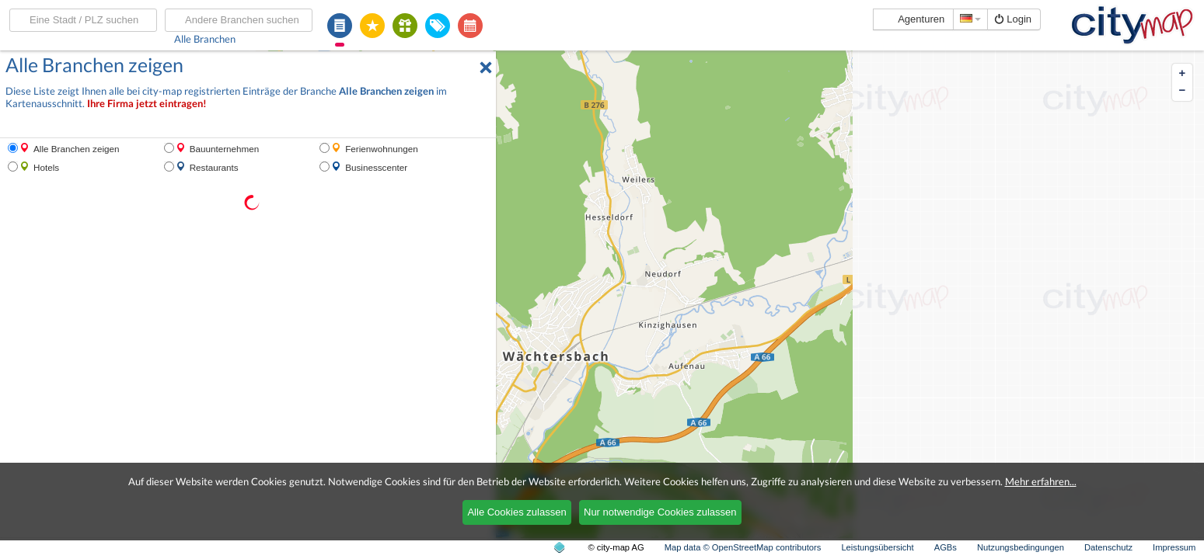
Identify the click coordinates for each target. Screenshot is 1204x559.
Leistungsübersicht (877, 547)
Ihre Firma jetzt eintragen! (147, 103)
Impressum (1174, 547)
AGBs (945, 547)
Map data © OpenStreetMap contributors (743, 547)
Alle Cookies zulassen (516, 512)
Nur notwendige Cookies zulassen (660, 512)
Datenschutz (1108, 547)
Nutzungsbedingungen (1020, 547)
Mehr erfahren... (1041, 481)
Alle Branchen (205, 39)
